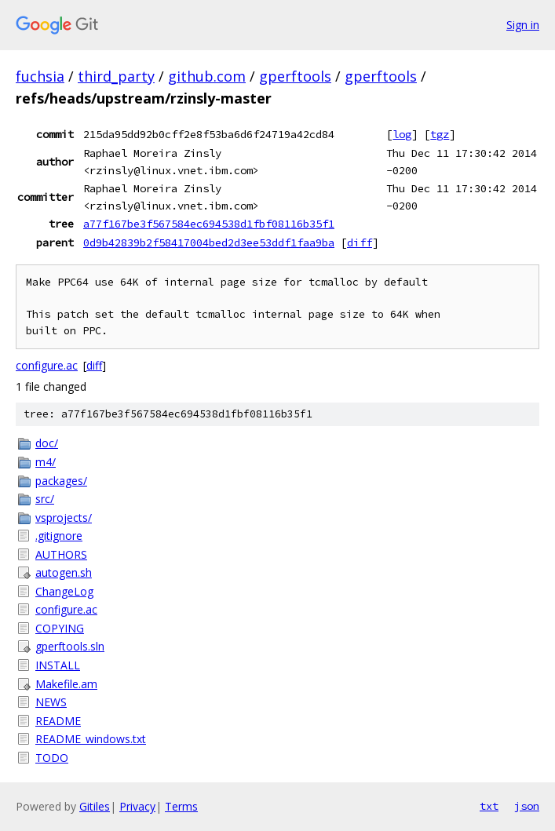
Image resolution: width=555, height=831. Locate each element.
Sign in (522, 24)
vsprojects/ (63, 517)
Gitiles (94, 806)
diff (359, 242)
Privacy (137, 806)
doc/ (46, 443)
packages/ (61, 480)
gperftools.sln (69, 646)
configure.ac (47, 365)
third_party (116, 76)
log (402, 134)
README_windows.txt (90, 738)
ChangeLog (64, 591)
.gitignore (58, 535)
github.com (207, 76)
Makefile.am (66, 683)
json (526, 806)
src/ (44, 498)
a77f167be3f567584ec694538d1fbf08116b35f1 (208, 224)
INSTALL (57, 665)
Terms (181, 806)
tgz (439, 134)
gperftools (295, 76)
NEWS (51, 701)
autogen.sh (63, 572)
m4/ (45, 461)
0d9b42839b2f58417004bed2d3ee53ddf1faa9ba (208, 242)
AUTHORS (61, 554)
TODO (51, 757)
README (58, 720)
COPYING (59, 628)
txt (489, 806)
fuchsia (40, 76)
